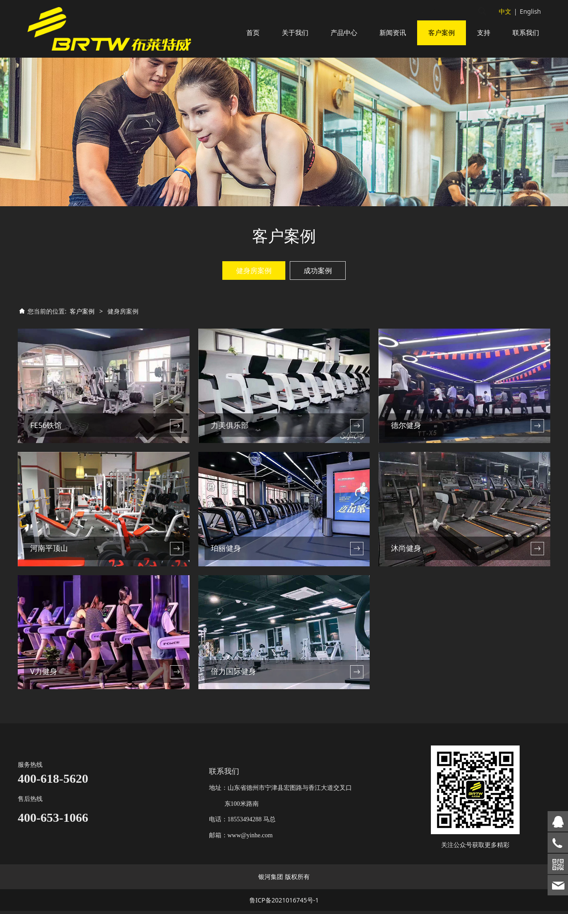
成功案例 (318, 281)
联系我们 (526, 32)
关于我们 (295, 32)
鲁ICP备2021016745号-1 (284, 903)
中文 (505, 11)
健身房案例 (254, 281)
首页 (253, 32)
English (530, 11)
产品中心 (344, 32)
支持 (483, 32)
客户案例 (441, 32)
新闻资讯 (392, 32)
